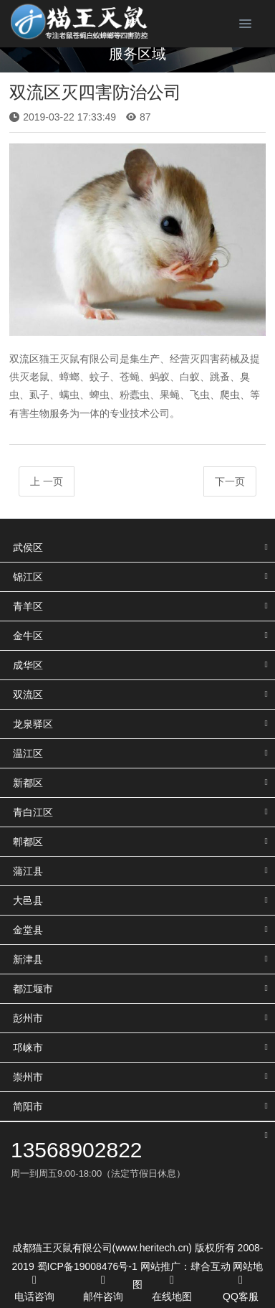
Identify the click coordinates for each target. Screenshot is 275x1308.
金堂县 (28, 930)
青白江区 (33, 812)
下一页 (230, 481)
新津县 (28, 959)
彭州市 (28, 1018)
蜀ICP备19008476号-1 (87, 1266)
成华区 (28, 665)
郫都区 (28, 841)
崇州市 (28, 1077)
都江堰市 (33, 988)
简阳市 (28, 1106)
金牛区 (28, 635)
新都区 (28, 783)
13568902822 (77, 1150)
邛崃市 (28, 1047)
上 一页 (46, 481)
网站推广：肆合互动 (185, 1266)
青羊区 (28, 606)
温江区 (28, 753)
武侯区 (28, 547)
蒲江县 (28, 871)
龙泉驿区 (33, 724)
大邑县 (28, 900)
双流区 (28, 694)
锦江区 (28, 577)
